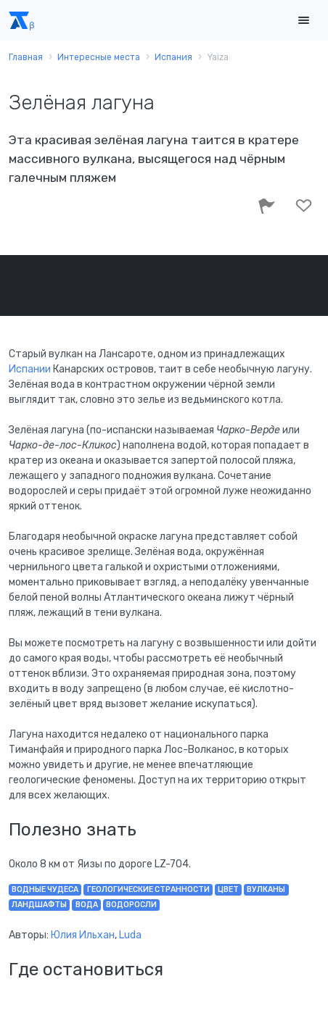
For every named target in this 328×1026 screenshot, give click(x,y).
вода (86, 904)
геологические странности (148, 889)
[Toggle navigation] (303, 20)
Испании (30, 369)
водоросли (131, 904)
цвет (228, 889)
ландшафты (39, 904)
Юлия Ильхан (83, 935)
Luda (130, 935)
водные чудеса (45, 889)
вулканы (266, 889)
